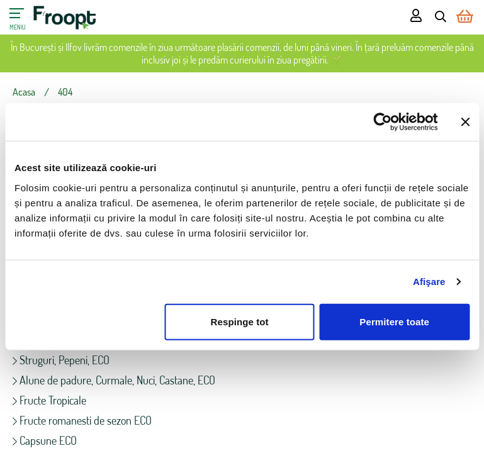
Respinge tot (240, 321)
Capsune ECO (45, 440)
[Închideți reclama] (465, 122)
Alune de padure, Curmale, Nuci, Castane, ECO (114, 380)
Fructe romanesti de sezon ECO (82, 420)
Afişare (429, 281)
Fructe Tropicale (49, 400)
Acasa (24, 92)
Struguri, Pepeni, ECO (61, 360)
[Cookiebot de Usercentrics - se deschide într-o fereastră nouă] (382, 122)
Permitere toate (394, 321)
